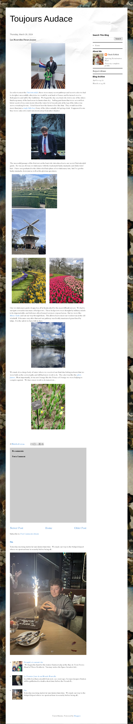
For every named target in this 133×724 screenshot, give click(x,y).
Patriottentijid (32, 92)
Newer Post (16, 528)
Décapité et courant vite (33, 662)
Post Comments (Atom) (29, 534)
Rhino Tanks (15, 316)
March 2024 (98, 83)
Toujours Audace (41, 18)
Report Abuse (99, 71)
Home (48, 528)
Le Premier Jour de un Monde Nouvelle (40, 676)
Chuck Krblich (113, 54)
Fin (11, 542)
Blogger (77, 716)
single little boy (29, 108)
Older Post (80, 528)
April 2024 (97, 80)
